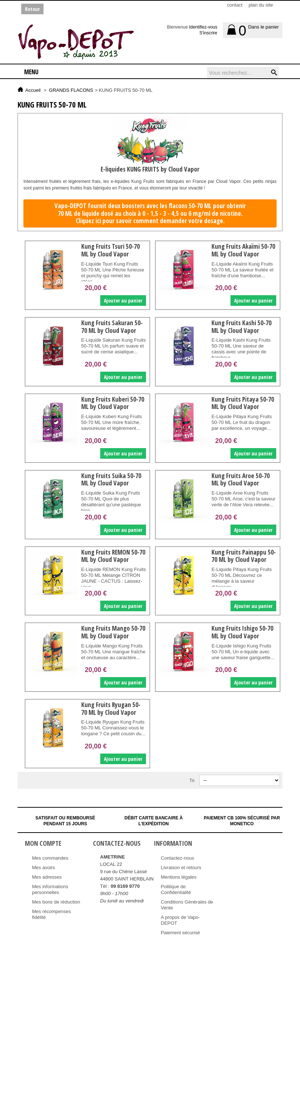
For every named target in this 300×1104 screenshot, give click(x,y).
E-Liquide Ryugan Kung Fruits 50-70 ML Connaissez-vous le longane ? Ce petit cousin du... (113, 727)
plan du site (261, 5)
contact (235, 5)
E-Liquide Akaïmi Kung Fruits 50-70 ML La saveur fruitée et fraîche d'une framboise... (242, 269)
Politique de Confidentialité (176, 889)
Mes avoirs (43, 867)
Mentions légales (179, 877)
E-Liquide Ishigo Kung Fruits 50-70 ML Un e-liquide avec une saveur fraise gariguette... (242, 651)
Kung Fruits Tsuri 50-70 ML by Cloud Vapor (110, 250)
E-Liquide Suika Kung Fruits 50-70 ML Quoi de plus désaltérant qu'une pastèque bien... (111, 501)
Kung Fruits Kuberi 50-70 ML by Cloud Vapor (112, 403)
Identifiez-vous (203, 27)
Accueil (33, 90)
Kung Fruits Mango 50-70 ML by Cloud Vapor (113, 632)
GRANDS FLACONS (71, 90)
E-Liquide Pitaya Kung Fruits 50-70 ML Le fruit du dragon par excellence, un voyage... (241, 422)
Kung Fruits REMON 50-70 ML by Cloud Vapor (113, 556)
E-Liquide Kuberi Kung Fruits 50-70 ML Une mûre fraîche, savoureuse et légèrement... (111, 422)
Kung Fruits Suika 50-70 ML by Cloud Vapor (111, 479)
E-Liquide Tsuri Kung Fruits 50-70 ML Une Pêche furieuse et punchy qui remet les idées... (112, 272)
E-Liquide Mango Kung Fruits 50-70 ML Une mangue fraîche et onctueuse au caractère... (113, 651)
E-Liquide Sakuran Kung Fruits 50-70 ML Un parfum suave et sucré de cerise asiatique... (109, 348)
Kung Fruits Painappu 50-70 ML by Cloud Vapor (243, 556)
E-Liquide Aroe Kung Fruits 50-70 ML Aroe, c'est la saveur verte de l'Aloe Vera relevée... (243, 498)
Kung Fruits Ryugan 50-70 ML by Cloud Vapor (110, 708)
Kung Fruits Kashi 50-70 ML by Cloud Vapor (241, 326)
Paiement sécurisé (180, 932)
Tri (192, 780)
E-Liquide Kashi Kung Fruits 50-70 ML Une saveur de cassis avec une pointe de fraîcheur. (240, 348)
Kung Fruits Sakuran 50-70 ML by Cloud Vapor (111, 326)
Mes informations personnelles (50, 889)
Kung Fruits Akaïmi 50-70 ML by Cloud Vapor (243, 250)
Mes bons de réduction (56, 902)
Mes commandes (50, 858)
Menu (31, 72)
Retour (32, 8)
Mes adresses (47, 877)
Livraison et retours (181, 867)
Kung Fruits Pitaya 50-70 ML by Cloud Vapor (242, 403)
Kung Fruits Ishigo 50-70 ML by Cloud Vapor (242, 632)
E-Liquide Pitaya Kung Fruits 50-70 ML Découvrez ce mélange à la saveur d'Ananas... (241, 578)
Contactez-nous (177, 858)
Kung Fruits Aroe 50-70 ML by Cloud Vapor (240, 479)
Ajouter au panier (123, 300)
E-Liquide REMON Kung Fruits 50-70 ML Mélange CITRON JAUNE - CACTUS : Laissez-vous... (111, 578)
